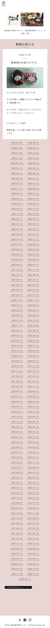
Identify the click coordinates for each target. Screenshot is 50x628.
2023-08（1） (34, 219)
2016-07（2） (17, 396)
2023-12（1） (34, 209)
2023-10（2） (34, 214)
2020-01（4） (17, 320)
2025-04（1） (34, 173)
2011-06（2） (17, 528)
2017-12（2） (34, 366)
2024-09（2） (34, 188)
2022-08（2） (17, 249)
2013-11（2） (34, 462)
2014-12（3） (34, 437)
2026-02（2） (34, 148)
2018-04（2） (34, 356)
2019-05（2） (17, 340)
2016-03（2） (17, 406)
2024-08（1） (17, 193)
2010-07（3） (17, 553)
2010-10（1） (34, 543)
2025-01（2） (17, 183)
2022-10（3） (17, 244)
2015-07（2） (17, 422)
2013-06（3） (17, 477)
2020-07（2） (17, 310)
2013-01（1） (34, 488)
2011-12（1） (17, 513)
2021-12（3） (17, 269)
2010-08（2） (34, 548)
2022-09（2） (34, 244)
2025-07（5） (17, 168)
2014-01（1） (34, 457)
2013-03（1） (34, 482)
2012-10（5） (17, 498)
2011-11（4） (34, 513)
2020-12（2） (17, 300)
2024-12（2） (34, 183)
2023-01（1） (34, 234)
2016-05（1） (17, 401)
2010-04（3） (34, 559)
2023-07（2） (17, 224)
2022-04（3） (17, 259)
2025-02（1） (34, 178)
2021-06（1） (17, 285)
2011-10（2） (17, 518)
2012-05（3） (17, 508)
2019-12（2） (34, 320)
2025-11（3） (17, 158)
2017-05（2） (17, 381)
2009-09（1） (25, 579)
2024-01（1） (17, 209)
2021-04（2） (17, 290)
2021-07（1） (34, 280)
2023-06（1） (34, 224)
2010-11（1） (17, 543)
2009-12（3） (34, 569)
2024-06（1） (17, 199)
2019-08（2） (34, 330)
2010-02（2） (34, 564)
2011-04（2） (17, 533)
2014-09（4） (34, 442)
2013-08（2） (17, 472)
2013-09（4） (34, 467)
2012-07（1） (34, 503)
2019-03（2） (34, 340)
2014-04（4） (34, 452)
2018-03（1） (17, 361)
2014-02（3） (17, 457)
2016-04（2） (34, 401)
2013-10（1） (17, 467)
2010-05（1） (17, 559)
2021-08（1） (17, 280)
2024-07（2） (34, 193)
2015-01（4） (17, 437)
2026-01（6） (17, 153)
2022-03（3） (34, 259)
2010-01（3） (17, 569)
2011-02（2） (17, 538)
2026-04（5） (34, 143)
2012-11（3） (34, 493)
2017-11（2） (17, 371)
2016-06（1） (34, 396)
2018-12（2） (17, 351)
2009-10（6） (34, 574)
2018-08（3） (34, 351)
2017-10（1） (34, 371)
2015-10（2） (17, 417)
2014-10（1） (17, 442)
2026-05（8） (17, 143)
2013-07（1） (34, 472)
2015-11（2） (34, 412)
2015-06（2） (34, 422)
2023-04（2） (17, 229)
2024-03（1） (34, 203)
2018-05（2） (17, 356)
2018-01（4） (17, 366)
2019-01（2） (34, 346)
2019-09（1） (17, 330)
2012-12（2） (17, 493)
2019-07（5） (17, 335)
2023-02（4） (17, 234)
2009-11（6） (17, 574)
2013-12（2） (17, 462)
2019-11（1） (17, 325)
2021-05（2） (34, 285)
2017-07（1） (34, 376)
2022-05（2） (34, 254)
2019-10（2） (34, 325)
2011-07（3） (34, 523)
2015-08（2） (34, 417)
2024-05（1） (34, 199)
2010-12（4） (34, 538)
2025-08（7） (34, 163)
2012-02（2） (34, 508)
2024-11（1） (17, 188)
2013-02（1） (17, 488)
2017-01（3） (17, 386)
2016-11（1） (34, 386)
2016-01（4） (34, 406)
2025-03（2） (17, 178)
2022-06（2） (17, 254)
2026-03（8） (17, 148)
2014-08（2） (17, 447)
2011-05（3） (34, 528)
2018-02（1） (34, 361)
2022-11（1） (34, 239)
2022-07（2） (34, 249)
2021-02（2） (17, 295)
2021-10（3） (17, 275)
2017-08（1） (17, 376)
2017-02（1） (34, 381)
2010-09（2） (17, 548)
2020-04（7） (17, 315)
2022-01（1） (34, 264)
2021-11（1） (34, 269)
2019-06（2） (34, 335)
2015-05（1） (17, 427)
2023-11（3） (17, 214)
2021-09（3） (34, 275)
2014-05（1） (17, 452)
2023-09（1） (17, 219)
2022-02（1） (17, 264)
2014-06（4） (34, 447)
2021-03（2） (34, 290)
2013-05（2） (34, 477)
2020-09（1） (34, 305)
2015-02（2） (34, 432)
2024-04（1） (17, 203)
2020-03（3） (34, 315)
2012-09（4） (34, 498)
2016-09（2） (17, 391)
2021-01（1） (34, 295)
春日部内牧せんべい (19, 625)
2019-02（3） (17, 346)
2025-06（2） (34, 168)
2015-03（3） (17, 432)
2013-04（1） (17, 482)
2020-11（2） (34, 300)
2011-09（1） (34, 518)
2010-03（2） (17, 564)
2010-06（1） (34, 553)
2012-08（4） (17, 503)
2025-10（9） (34, 158)
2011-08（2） (17, 523)
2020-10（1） (17, 305)
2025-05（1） (17, 173)
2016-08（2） (34, 391)
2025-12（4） (34, 153)
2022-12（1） (17, 239)
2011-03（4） (34, 533)
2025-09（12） (17, 163)
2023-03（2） (34, 229)
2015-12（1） (17, 412)
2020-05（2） (34, 310)
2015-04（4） (34, 427)
